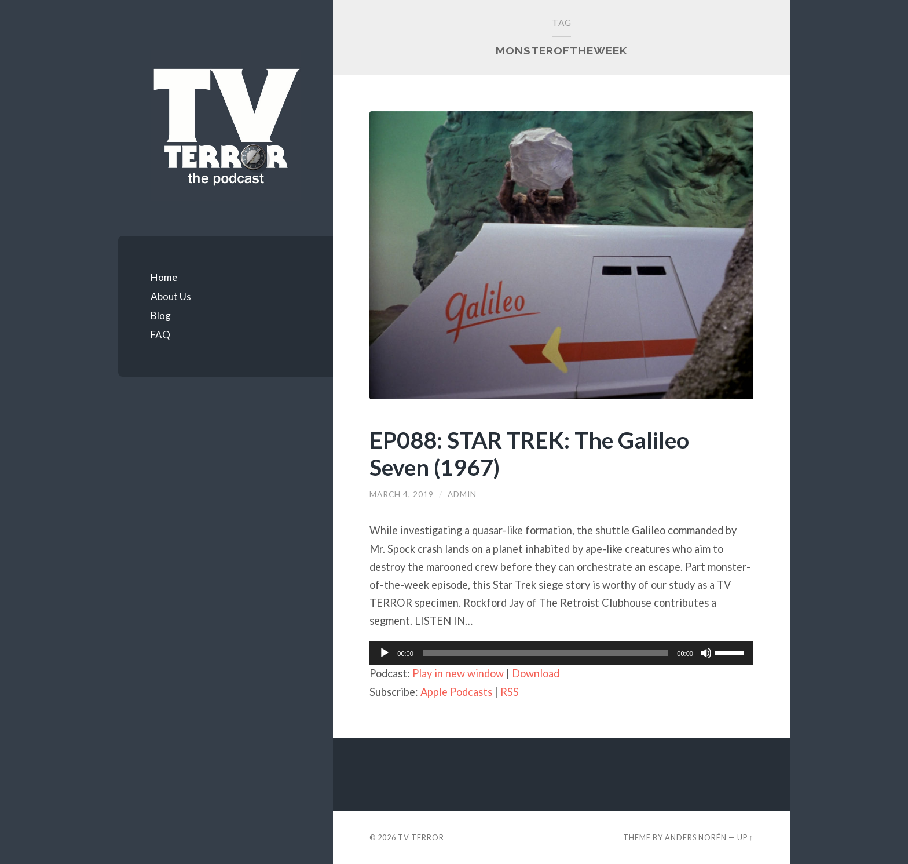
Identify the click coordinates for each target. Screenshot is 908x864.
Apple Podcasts (456, 692)
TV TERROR (421, 837)
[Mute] (706, 653)
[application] (561, 653)
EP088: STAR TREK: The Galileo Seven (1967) (529, 453)
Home (164, 277)
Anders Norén (696, 837)
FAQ (160, 335)
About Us (171, 296)
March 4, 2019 (401, 494)
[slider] (545, 653)
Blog (161, 315)
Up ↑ (745, 837)
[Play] (384, 653)
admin (462, 494)
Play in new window (458, 673)
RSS (509, 692)
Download (535, 673)
